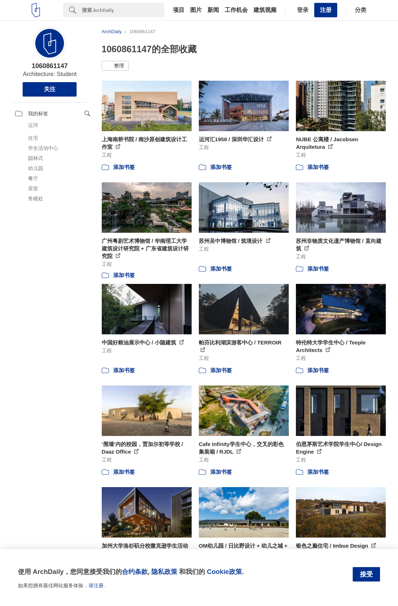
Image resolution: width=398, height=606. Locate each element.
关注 (49, 89)
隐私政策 (164, 571)
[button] (115, 66)
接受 (366, 574)
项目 (178, 10)
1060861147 (50, 66)
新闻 (213, 10)
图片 (196, 10)
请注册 (96, 585)
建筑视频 (264, 10)
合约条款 (135, 571)
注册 (325, 10)
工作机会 (236, 10)
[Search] (123, 10)
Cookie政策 (224, 571)
